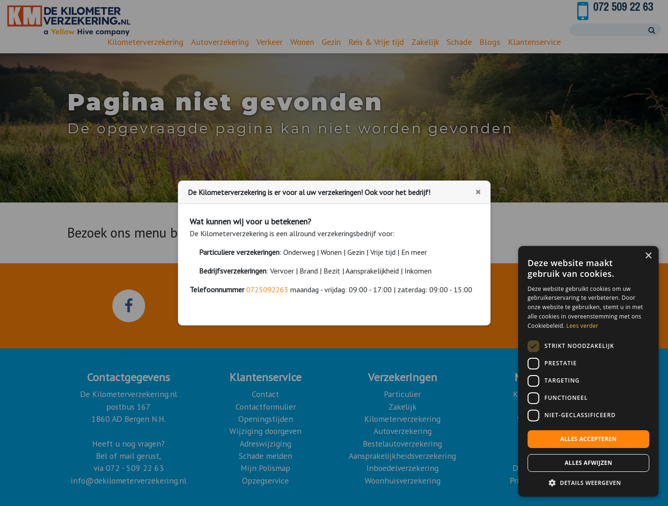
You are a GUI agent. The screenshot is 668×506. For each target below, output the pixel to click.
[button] (588, 482)
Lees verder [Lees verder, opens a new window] (582, 326)
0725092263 (267, 289)
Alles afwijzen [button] (588, 463)
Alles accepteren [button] (588, 439)
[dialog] (588, 371)
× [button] (648, 256)
